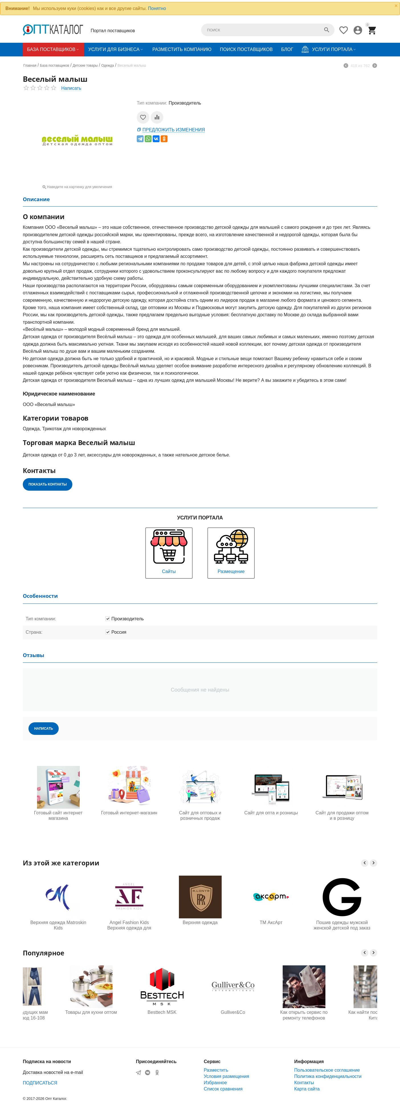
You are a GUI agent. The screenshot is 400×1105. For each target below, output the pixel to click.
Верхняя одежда (200, 922)
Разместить (216, 1070)
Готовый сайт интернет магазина (58, 815)
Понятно (157, 8)
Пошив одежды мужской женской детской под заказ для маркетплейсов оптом (342, 925)
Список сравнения (223, 1088)
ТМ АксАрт (271, 922)
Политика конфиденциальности (328, 1076)
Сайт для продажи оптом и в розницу (341, 815)
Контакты (304, 1082)
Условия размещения (226, 1076)
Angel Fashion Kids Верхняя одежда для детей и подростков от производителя (129, 925)
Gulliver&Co (271, 1012)
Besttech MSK (200, 1012)
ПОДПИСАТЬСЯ (40, 1082)
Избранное (215, 1082)
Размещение (231, 551)
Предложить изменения (173, 129)
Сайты (168, 551)
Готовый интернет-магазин (129, 812)
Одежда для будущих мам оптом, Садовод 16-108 (58, 1015)
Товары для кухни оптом (129, 1012)
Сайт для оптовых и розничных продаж (200, 815)
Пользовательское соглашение (327, 1070)
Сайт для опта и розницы (271, 812)
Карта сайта (307, 1088)
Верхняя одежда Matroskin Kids (58, 925)
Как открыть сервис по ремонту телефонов (342, 1015)
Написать (71, 88)
